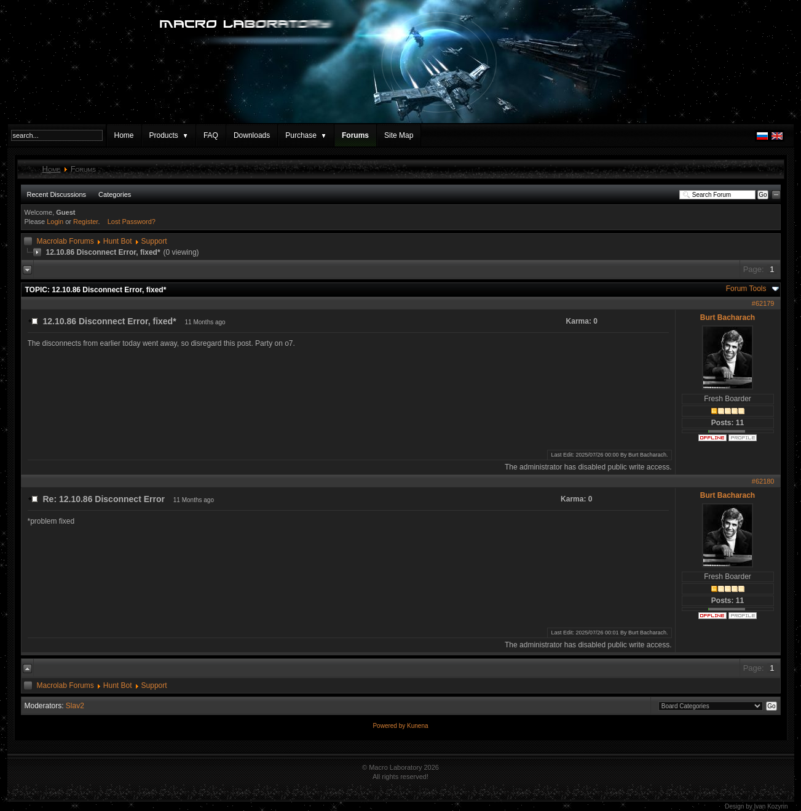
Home (124, 135)
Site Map (398, 135)
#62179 (763, 303)
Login (55, 221)
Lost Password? (132, 221)
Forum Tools (746, 288)
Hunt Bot (117, 241)
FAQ (210, 135)
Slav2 (75, 705)
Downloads (252, 135)
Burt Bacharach (727, 317)
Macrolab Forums (65, 241)
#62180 (763, 481)
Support (154, 241)
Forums (355, 135)
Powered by (390, 725)
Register (85, 221)
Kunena (417, 725)
